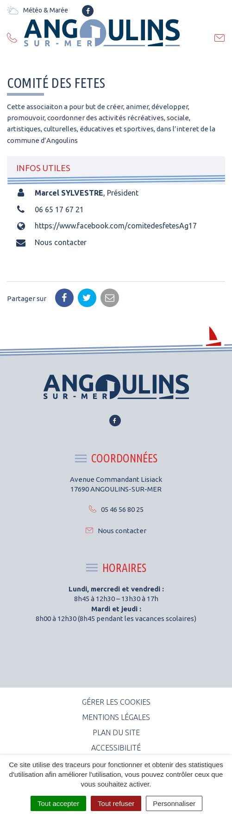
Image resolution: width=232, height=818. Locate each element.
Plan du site (116, 732)
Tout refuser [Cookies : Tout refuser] (116, 803)
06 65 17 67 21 (59, 209)
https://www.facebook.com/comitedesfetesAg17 (116, 225)
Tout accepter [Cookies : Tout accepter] (58, 803)
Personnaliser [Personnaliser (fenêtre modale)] (174, 803)
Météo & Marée (37, 10)
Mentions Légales (116, 717)
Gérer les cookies (116, 702)
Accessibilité (116, 748)
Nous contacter (61, 242)
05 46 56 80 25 (116, 509)
